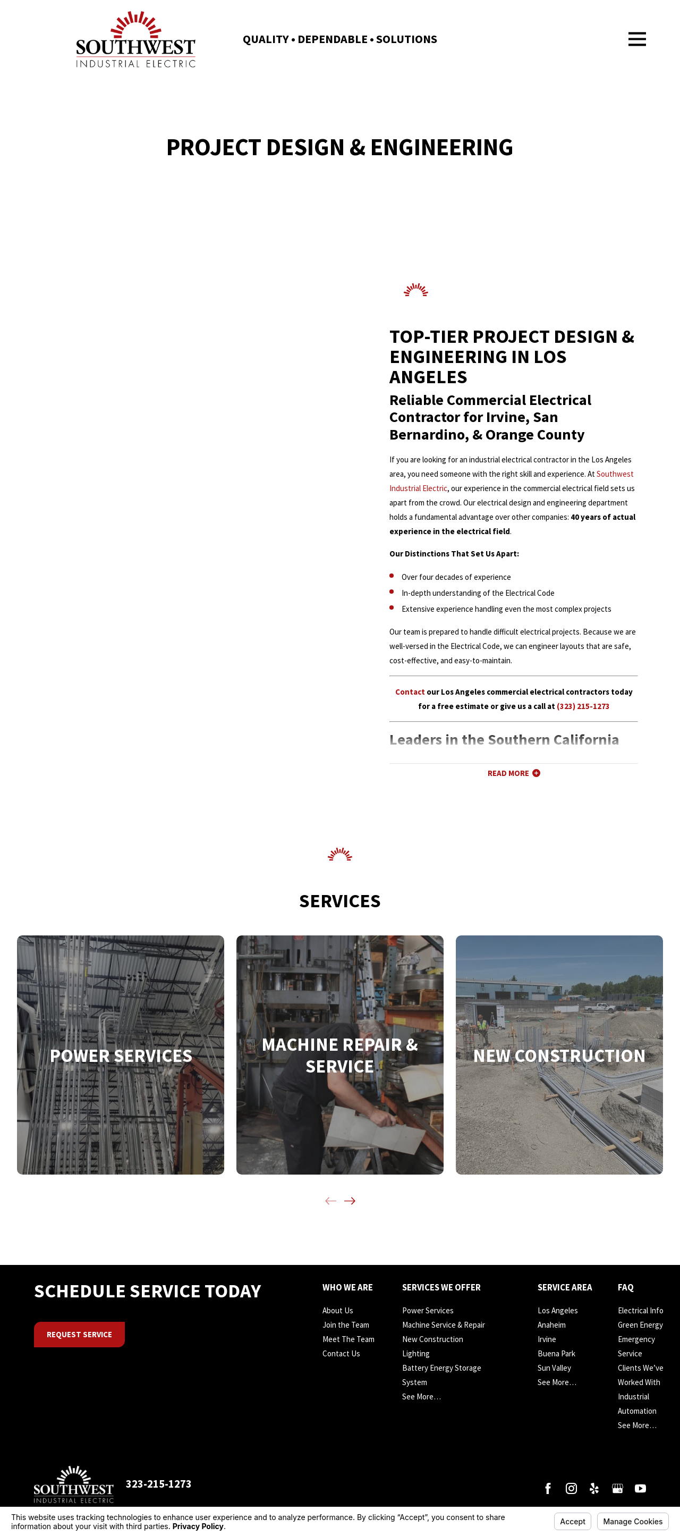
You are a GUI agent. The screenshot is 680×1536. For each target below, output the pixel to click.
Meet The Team (348, 1339)
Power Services (428, 1310)
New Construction (432, 1339)
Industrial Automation (637, 1403)
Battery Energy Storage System (441, 1375)
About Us (337, 1310)
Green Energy (640, 1325)
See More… (421, 1396)
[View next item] (349, 1200)
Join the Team (345, 1325)
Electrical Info (641, 1310)
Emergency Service (636, 1346)
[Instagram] (571, 1488)
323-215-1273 (159, 1484)
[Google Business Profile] (617, 1488)
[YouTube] (640, 1488)
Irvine (547, 1339)
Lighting (416, 1353)
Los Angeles (558, 1310)
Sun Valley (554, 1368)
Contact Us (341, 1353)
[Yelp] (594, 1488)
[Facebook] (548, 1488)
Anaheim (552, 1325)
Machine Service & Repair (443, 1325)
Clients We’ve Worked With (641, 1375)
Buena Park (556, 1353)
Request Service (79, 1334)
